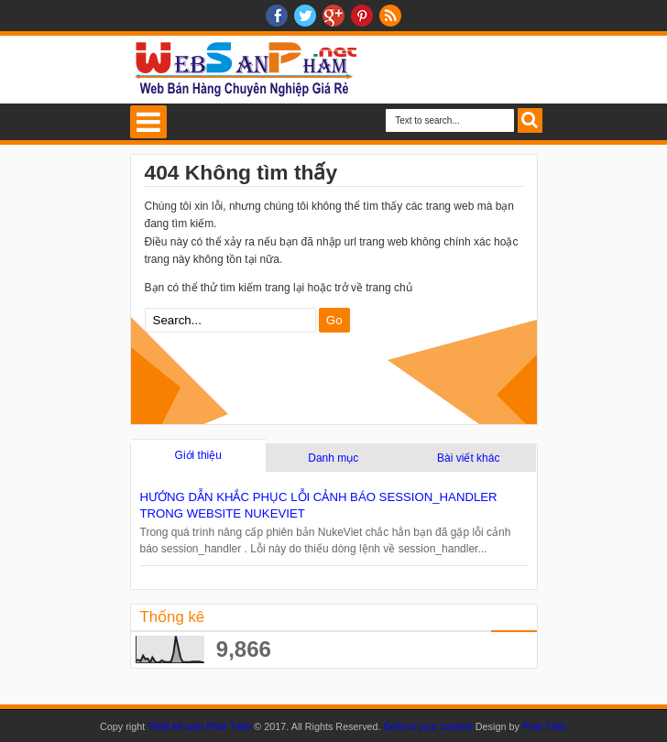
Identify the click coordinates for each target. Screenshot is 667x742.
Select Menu (148, 121)
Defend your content (430, 726)
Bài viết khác (468, 458)
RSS (390, 16)
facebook (277, 16)
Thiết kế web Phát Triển (199, 726)
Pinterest (362, 16)
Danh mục (333, 458)
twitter (305, 16)
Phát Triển (544, 726)
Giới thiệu (198, 455)
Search (530, 120)
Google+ (333, 16)
